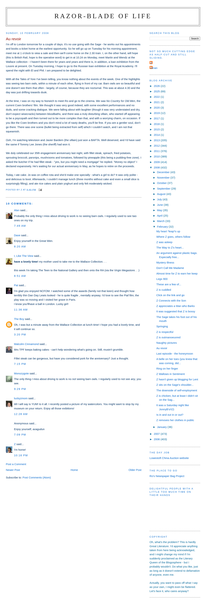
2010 (157, 156)
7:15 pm (20, 363)
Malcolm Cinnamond (26, 344)
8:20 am (20, 246)
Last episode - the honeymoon (174, 353)
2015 (157, 129)
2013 (157, 140)
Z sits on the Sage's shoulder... (175, 384)
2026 (157, 85)
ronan (154, 67)
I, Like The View (23, 255)
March (161, 221)
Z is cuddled (163, 289)
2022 (157, 96)
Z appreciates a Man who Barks (175, 305)
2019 (157, 113)
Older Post (135, 469)
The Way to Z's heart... (170, 247)
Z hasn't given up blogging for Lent (177, 379)
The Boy (19, 318)
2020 (157, 107)
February (163, 226)
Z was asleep (164, 242)
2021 (157, 102)
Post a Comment (16, 464)
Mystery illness (165, 262)
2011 (157, 151)
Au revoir (161, 348)
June (160, 204)
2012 (157, 145)
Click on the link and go (170, 295)
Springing (162, 326)
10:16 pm (21, 455)
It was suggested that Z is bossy (175, 311)
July (160, 199)
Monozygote (21, 373)
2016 (157, 124)
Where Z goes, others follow (173, 236)
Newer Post (13, 469)
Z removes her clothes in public (175, 420)
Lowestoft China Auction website (169, 458)
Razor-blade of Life (103, 16)
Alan (16, 210)
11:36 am (21, 309)
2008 (157, 167)
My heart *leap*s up (168, 231)
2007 (157, 433)
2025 (157, 91)
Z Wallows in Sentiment (170, 373)
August (161, 193)
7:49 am (20, 225)
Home (74, 469)
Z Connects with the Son (171, 300)
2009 (157, 162)
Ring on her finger (167, 368)
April (160, 215)
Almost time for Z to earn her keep (177, 273)
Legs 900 (162, 278)
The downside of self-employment (176, 390)
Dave (17, 235)
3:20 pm (20, 334)
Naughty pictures (166, 342)
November (163, 177)
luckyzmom (20, 398)
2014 (157, 134)
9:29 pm (20, 388)
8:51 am (20, 275)
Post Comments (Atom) (37, 477)
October (162, 182)
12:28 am (21, 413)
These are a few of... (168, 284)
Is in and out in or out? (169, 414)
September (164, 188)
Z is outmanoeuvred (168, 337)
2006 (157, 439)
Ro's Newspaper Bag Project (167, 476)
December (163, 172)
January (162, 426)
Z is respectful (164, 331)
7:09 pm (20, 434)
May (160, 210)
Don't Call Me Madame (170, 267)
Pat (16, 285)
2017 (157, 118)
